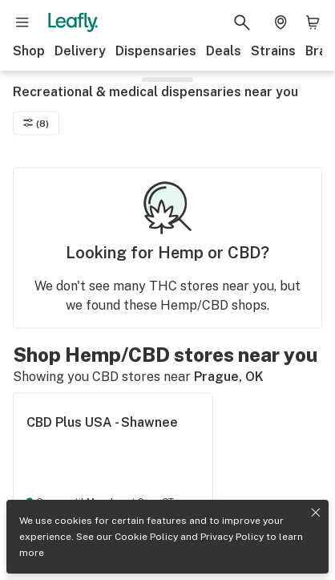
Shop (29, 51)
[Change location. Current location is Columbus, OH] (280, 22)
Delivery (80, 51)
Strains (273, 51)
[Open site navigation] (22, 22)
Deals (223, 51)
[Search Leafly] (242, 22)
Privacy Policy (232, 536)
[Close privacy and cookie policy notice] (315, 512)
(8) (36, 122)
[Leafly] (73, 22)
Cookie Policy (146, 536)
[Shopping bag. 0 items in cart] (312, 22)
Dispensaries (155, 51)
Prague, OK (229, 376)
